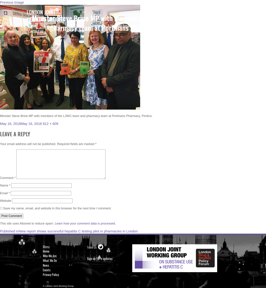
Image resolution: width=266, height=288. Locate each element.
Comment (8, 178)
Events (46, 270)
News (46, 265)
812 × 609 (50, 124)
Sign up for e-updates (99, 259)
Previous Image (12, 2)
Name (5, 185)
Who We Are (50, 256)
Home (46, 251)
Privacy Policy (51, 274)
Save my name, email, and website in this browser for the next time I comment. (57, 208)
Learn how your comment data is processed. (85, 223)
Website (5, 200)
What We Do (50, 260)
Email (5, 193)
